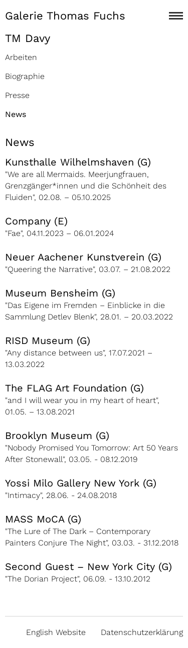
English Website (56, 632)
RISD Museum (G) (47, 340)
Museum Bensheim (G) (60, 293)
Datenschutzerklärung (142, 632)
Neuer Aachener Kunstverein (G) (83, 257)
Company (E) (36, 221)
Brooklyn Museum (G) (57, 436)
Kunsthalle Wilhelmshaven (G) (78, 162)
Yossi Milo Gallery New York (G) (80, 483)
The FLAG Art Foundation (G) (74, 388)
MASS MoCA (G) (43, 519)
